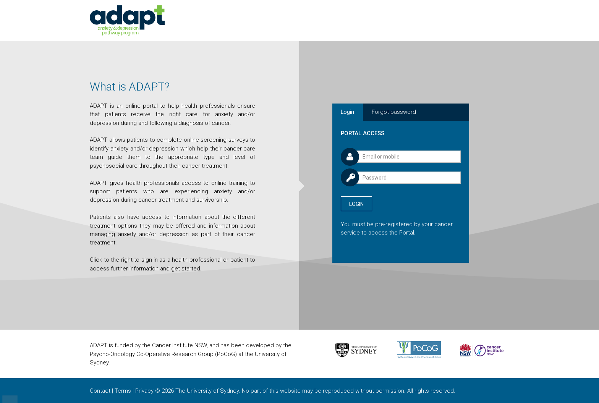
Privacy (144, 390)
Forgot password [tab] (394, 111)
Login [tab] (347, 111)
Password (340, 167)
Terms (123, 390)
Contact (100, 390)
